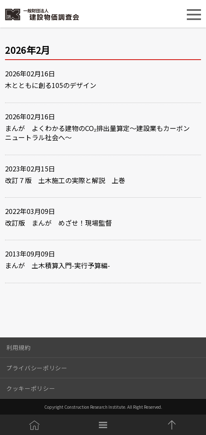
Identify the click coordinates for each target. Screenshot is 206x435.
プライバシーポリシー (37, 368)
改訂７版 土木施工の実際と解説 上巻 (65, 180)
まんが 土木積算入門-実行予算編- (57, 265)
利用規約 (18, 347)
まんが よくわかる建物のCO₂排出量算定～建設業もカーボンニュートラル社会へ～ (97, 132)
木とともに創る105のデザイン (50, 85)
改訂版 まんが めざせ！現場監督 (58, 222)
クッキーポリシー (30, 388)
